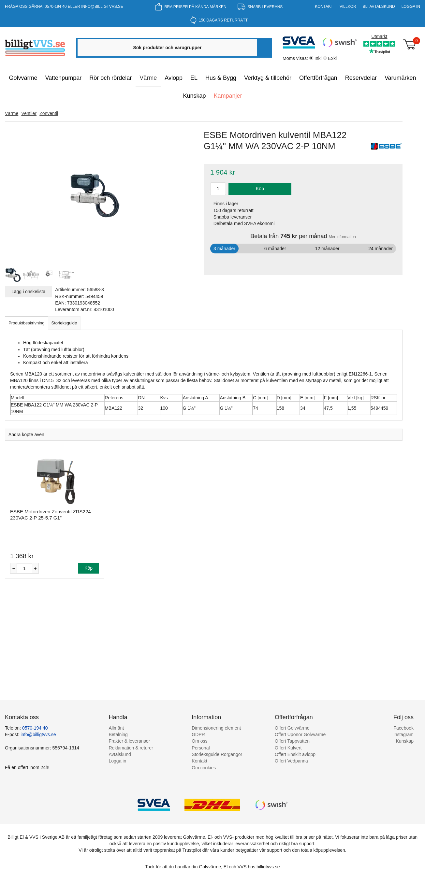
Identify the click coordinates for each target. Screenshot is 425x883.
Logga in (411, 6)
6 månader (275, 248)
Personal (201, 747)
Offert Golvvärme (292, 728)
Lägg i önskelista (28, 291)
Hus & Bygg (220, 78)
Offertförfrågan (318, 78)
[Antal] (24, 568)
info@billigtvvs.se (102, 6)
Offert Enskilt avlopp (295, 754)
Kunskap (194, 96)
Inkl (318, 58)
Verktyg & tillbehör (267, 78)
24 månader (380, 248)
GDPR (198, 734)
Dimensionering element (216, 728)
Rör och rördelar (110, 78)
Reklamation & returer (131, 747)
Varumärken (400, 78)
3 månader (224, 248)
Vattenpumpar (63, 78)
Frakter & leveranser (129, 741)
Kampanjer (228, 96)
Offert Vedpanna (291, 760)
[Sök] (264, 47)
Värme (148, 78)
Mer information (342, 237)
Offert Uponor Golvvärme (300, 734)
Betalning (118, 734)
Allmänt (116, 728)
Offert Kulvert (288, 747)
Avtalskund (120, 754)
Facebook (404, 728)
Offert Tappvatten (292, 741)
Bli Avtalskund (379, 6)
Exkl (332, 58)
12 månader (327, 248)
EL (194, 78)
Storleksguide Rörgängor (217, 754)
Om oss (199, 741)
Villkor (348, 6)
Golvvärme (23, 78)
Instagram (403, 734)
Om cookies (204, 767)
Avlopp (174, 78)
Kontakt (324, 6)
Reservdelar (361, 78)
